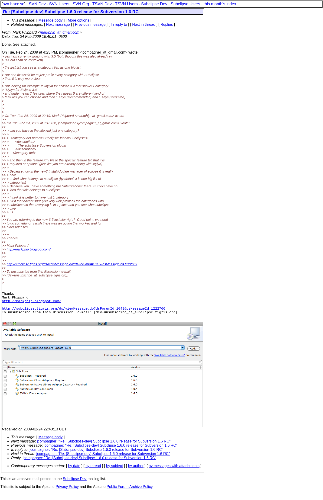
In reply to (119, 24)
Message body (50, 20)
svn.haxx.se (13, 4)
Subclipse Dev (154, 4)
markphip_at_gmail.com (59, 32)
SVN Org (81, 4)
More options (78, 20)
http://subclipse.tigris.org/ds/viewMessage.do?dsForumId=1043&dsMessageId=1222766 (83, 313)
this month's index (220, 4)
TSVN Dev (102, 4)
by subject (114, 473)
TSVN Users (126, 4)
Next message (58, 24)
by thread (93, 473)
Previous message (90, 24)
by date (74, 473)
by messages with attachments (174, 473)
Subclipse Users (185, 4)
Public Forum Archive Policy (129, 494)
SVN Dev (37, 4)
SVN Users (59, 4)
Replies (166, 24)
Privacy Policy (67, 494)
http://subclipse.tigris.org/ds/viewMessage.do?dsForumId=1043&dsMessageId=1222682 (72, 264)
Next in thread (143, 24)
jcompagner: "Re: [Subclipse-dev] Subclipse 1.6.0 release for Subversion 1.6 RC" (103, 449)
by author (136, 473)
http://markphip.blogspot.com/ (29, 249)
